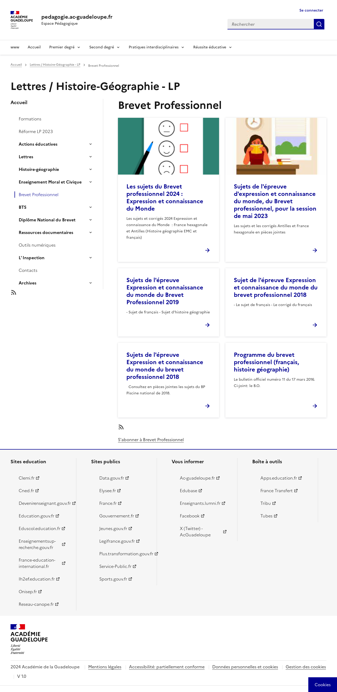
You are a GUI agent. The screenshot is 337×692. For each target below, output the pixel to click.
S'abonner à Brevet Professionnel (151, 439)
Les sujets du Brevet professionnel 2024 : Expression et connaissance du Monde (164, 197)
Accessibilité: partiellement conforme (167, 667)
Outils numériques (37, 245)
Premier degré (62, 47)
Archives (27, 283)
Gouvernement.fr (116, 516)
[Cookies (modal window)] (322, 684)
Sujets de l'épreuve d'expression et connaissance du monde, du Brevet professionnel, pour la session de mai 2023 (275, 201)
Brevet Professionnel (38, 194)
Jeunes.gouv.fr (113, 528)
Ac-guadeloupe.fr (197, 478)
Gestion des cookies (306, 667)
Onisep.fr (28, 591)
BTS (22, 207)
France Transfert (276, 490)
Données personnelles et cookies (245, 667)
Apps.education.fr (278, 478)
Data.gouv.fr (111, 478)
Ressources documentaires (46, 232)
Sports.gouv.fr (113, 579)
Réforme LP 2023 (36, 131)
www (15, 47)
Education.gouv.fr (36, 516)
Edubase (188, 490)
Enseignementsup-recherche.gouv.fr (37, 544)
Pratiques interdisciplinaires (154, 47)
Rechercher (319, 24)
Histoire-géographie (39, 169)
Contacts (28, 270)
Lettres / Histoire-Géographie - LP (55, 64)
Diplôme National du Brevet (47, 220)
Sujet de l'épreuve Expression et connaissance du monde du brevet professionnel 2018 (276, 287)
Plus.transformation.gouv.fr (125, 554)
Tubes (266, 516)
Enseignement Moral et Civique (50, 182)
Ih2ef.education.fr (37, 579)
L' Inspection (31, 258)
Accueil (34, 47)
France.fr (108, 503)
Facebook (190, 516)
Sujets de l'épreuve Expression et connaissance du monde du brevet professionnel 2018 (164, 365)
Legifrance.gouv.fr (117, 541)
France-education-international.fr (37, 563)
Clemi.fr (26, 478)
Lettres (26, 157)
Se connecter (311, 10)
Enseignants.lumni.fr (200, 503)
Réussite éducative (209, 47)
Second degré (101, 47)
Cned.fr (26, 490)
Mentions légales (104, 667)
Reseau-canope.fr (36, 604)
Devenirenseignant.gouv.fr (44, 503)
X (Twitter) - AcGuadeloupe (195, 531)
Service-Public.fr (115, 566)
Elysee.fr (107, 490)
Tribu (265, 503)
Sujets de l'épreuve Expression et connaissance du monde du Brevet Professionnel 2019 (164, 291)
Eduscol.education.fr (39, 528)
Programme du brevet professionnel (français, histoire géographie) (266, 362)
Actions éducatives (38, 144)
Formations (30, 119)
